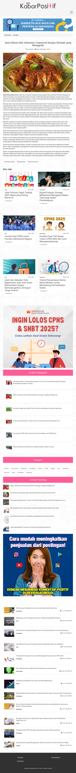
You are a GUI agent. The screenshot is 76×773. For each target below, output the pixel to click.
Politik (46, 468)
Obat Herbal (14, 468)
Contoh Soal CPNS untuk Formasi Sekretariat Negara (18, 237)
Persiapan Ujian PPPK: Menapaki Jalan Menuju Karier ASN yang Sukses (38, 730)
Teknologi (41, 277)
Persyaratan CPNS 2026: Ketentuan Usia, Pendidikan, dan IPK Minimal (34, 433)
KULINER (15, 35)
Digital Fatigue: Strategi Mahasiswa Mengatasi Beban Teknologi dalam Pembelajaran (53, 196)
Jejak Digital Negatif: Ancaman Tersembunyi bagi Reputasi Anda (30, 527)
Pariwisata (24, 468)
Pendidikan (42, 190)
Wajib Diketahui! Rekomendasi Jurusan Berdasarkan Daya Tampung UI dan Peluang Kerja (43, 693)
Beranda (20, 757)
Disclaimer (20, 761)
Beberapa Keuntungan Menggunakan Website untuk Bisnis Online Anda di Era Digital (42, 742)
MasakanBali (21, 162)
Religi (13, 472)
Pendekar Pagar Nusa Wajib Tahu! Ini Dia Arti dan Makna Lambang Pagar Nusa (37, 408)
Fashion (6, 468)
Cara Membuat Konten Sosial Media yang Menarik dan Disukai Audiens (32, 516)
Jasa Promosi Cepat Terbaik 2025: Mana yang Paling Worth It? (18, 195)
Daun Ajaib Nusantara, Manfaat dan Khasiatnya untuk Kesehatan (36, 668)
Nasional (6, 472)
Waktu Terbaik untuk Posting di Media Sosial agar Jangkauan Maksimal (35, 395)
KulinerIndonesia (33, 162)
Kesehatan (66, 468)
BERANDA (8, 35)
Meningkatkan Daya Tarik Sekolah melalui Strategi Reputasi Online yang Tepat (34, 508)
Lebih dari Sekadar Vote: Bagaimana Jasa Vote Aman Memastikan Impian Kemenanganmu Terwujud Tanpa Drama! (18, 285)
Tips (6, 190)
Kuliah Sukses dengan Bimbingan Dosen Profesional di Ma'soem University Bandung (42, 630)
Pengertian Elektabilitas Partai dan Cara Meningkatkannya (34, 680)
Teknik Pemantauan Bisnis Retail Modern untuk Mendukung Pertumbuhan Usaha (52, 284)
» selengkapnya (8, 200)
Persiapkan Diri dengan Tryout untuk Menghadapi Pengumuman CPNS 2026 (39, 656)
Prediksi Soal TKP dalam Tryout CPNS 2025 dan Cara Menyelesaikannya (52, 239)
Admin (48, 49)
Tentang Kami (55, 757)
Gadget (53, 468)
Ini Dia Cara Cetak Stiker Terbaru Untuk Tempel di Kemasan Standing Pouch (36, 421)
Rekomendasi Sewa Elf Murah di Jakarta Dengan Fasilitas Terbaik (33, 447)
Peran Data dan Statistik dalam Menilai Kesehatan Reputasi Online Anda (32, 493)
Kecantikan (32, 468)
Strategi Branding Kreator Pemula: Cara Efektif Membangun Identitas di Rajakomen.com (37, 500)
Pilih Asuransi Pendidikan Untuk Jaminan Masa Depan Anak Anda (36, 608)
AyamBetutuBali (9, 162)
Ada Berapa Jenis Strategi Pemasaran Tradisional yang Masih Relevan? (38, 618)
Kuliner (40, 468)
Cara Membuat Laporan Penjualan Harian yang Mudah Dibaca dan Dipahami (39, 644)
